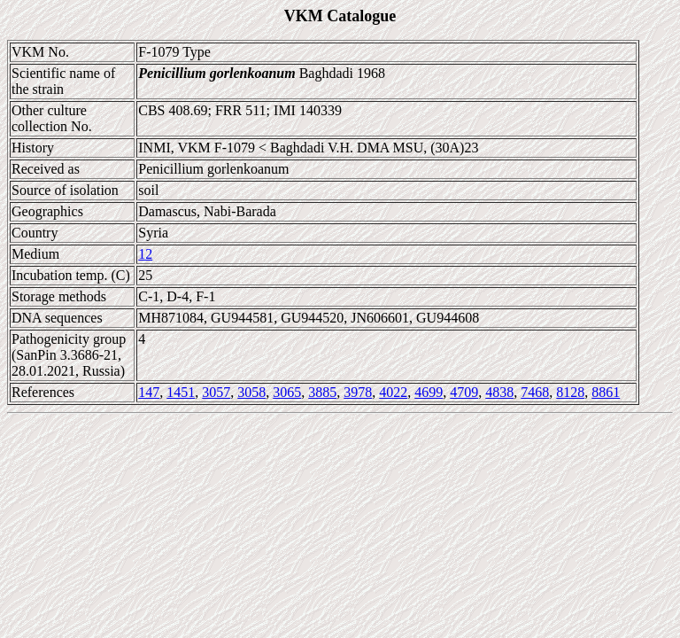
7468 (535, 392)
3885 (322, 392)
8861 (605, 392)
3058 (251, 392)
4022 (393, 392)
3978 (358, 392)
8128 (570, 392)
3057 (216, 392)
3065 (287, 392)
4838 (499, 392)
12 (145, 253)
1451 (180, 392)
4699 (428, 392)
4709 (464, 392)
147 (148, 392)
